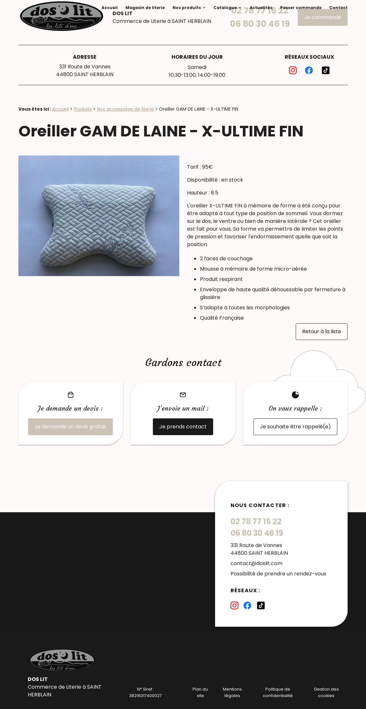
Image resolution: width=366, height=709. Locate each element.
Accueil (110, 7)
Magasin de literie (145, 7)
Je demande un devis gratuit (70, 426)
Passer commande (300, 7)
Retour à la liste (321, 331)
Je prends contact (183, 426)
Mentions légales (232, 692)
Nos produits (187, 7)
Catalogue (225, 7)
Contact (338, 7)
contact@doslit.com (256, 563)
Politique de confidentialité (278, 692)
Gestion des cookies (326, 692)
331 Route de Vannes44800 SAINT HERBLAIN (85, 70)
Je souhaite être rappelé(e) (295, 426)
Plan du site (200, 692)
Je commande (322, 17)
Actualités (261, 7)
